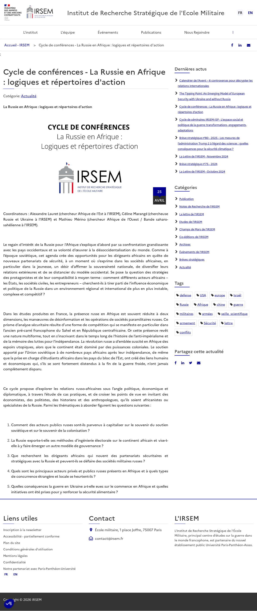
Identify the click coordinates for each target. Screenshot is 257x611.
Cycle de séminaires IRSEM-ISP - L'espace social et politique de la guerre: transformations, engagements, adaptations (214, 124)
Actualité (28, 95)
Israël (237, 295)
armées (207, 313)
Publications (151, 32)
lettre (228, 323)
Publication (187, 198)
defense (185, 295)
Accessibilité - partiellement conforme (31, 536)
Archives (185, 244)
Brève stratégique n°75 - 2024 (200, 164)
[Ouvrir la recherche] (233, 32)
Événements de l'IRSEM (196, 252)
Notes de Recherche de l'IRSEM (202, 206)
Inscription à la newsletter (22, 530)
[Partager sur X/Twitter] (190, 362)
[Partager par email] (250, 44)
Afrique (202, 304)
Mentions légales (15, 555)
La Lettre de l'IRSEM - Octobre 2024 (205, 171)
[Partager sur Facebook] (236, 44)
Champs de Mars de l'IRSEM (199, 229)
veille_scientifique (234, 313)
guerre (238, 304)
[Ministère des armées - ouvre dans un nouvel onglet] (13, 12)
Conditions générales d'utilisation (28, 549)
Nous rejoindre (196, 32)
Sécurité (210, 323)
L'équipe (68, 32)
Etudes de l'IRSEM (192, 221)
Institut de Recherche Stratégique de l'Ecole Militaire (145, 12)
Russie (184, 304)
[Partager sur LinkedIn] (243, 44)
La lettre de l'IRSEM (193, 214)
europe (220, 295)
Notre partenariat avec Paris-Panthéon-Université (39, 568)
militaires (186, 313)
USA (203, 295)
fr (6, 574)
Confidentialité (14, 562)
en (250, 12)
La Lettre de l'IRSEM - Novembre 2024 (206, 156)
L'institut (30, 32)
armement (187, 323)
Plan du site (11, 542)
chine (221, 304)
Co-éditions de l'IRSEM (195, 236)
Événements (108, 32)
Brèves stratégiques (193, 259)
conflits (185, 332)
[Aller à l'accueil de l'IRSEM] (39, 12)
